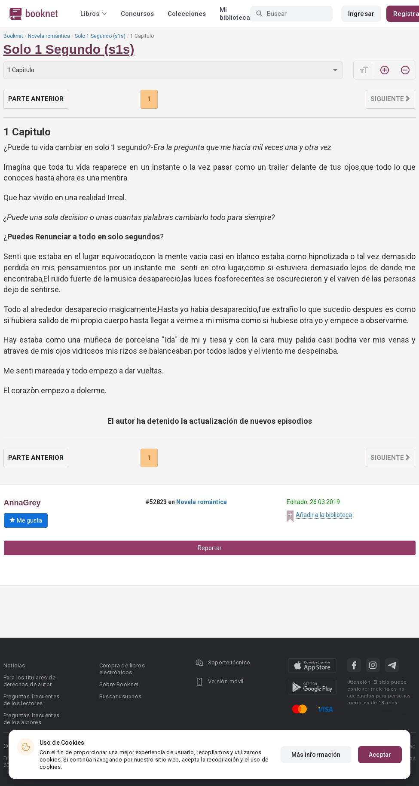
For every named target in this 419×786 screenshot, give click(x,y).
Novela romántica (49, 36)
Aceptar (380, 754)
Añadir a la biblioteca (324, 514)
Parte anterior (36, 99)
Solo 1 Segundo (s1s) (100, 36)
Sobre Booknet (119, 684)
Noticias (14, 665)
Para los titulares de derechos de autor (29, 681)
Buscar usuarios (120, 696)
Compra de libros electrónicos (122, 669)
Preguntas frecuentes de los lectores (31, 699)
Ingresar (361, 14)
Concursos (137, 14)
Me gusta (25, 520)
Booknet (13, 36)
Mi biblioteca (235, 13)
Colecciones (187, 14)
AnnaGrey (22, 503)
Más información (316, 754)
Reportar (210, 547)
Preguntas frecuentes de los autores (31, 718)
